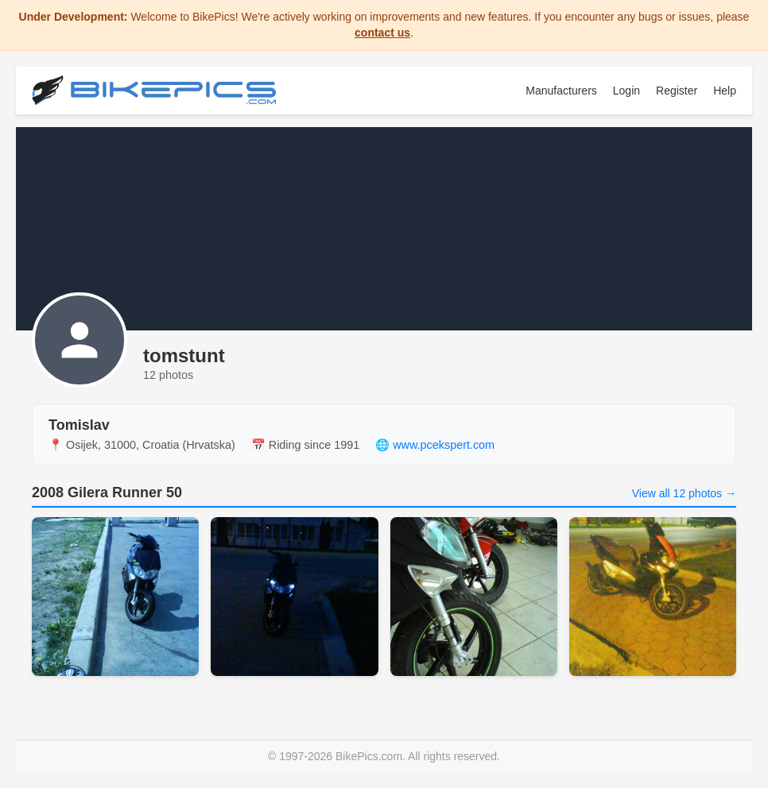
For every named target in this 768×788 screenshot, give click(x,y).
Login (626, 90)
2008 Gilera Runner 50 (107, 492)
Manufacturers (561, 90)
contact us (382, 32)
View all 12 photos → (684, 493)
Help (724, 90)
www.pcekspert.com (444, 444)
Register (676, 90)
